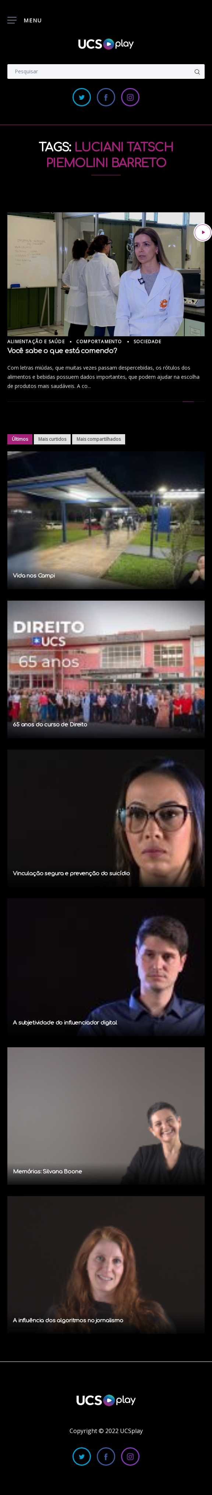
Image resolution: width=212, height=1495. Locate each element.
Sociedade (148, 341)
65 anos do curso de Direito (50, 725)
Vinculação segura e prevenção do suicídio (71, 874)
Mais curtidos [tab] (52, 439)
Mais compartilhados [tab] (99, 439)
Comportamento (99, 341)
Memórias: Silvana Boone (47, 1172)
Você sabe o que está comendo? (62, 351)
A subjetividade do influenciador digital (65, 1023)
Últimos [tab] (20, 439)
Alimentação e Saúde (36, 341)
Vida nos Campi (34, 576)
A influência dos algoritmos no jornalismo (68, 1321)
